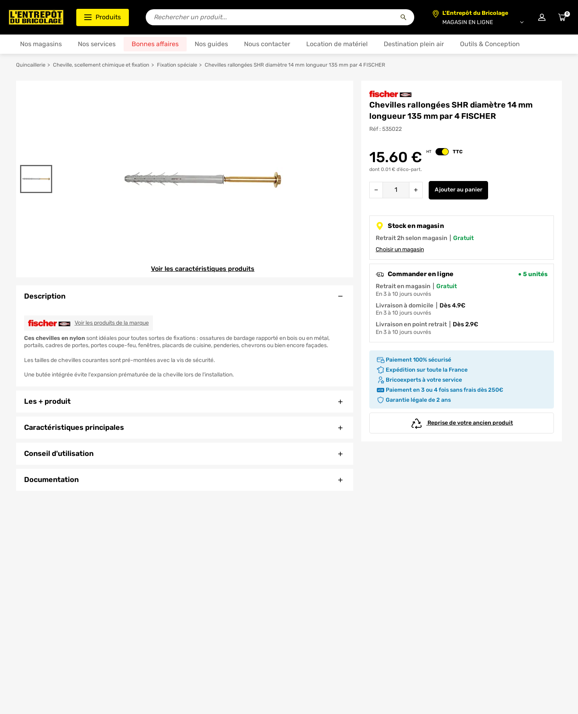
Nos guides (211, 44)
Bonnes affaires (155, 44)
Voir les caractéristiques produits (202, 269)
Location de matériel (337, 44)
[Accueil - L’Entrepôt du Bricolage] (36, 17)
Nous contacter (267, 44)
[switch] (442, 151)
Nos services (97, 44)
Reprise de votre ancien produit (461, 423)
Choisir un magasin (400, 249)
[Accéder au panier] (562, 17)
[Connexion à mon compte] (542, 17)
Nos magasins (41, 44)
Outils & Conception (490, 44)
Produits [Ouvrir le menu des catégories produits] (102, 17)
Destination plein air (414, 44)
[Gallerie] (202, 179)
